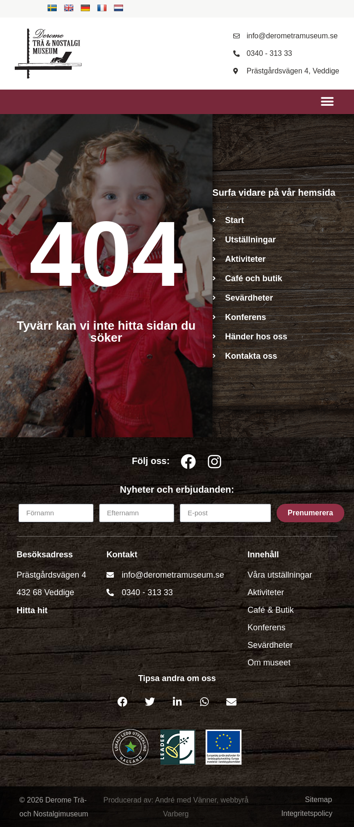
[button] (327, 101)
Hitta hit (32, 610)
